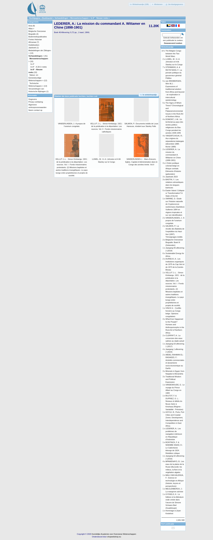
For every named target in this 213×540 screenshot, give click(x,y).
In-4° (32, 64)
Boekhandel (47, 18)
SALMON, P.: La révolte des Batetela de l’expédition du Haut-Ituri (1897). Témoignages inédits (175, 231)
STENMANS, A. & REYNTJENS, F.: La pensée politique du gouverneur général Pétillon (174, 72)
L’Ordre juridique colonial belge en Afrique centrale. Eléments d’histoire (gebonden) (173, 168)
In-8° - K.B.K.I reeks (38, 67)
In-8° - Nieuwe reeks (99, 18)
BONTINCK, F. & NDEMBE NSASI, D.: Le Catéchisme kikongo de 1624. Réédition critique (174, 447)
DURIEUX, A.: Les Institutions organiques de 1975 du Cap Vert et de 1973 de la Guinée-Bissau (175, 264)
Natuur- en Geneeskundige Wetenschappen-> (35, 77)
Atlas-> (31, 29)
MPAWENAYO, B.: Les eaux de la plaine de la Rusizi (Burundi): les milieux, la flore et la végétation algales (175, 466)
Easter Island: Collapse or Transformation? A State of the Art (175, 193)
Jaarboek (32, 48)
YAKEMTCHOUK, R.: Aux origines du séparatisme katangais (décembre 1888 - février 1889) (175, 141)
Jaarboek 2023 (172, 177)
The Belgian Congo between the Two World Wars (173, 53)
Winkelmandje (167, 47)
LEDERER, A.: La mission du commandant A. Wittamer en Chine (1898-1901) (173, 154)
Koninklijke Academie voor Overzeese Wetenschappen (114, 534)
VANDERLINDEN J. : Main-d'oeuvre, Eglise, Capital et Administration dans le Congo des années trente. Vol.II (141, 162)
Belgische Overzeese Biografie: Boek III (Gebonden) (174, 242)
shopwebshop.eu (114, 537)
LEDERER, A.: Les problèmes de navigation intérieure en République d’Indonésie (174, 434)
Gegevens (32, 99)
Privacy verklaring (35, 102)
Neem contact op (35, 110)
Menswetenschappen (79, 18)
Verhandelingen (61, 18)
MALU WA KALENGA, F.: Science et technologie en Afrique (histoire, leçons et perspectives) (175, 480)
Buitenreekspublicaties (37, 37)
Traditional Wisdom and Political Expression (173, 379)
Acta (30, 26)
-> (36, 56)
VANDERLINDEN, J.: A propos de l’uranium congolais (175, 220)
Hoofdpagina (34, 18)
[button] (139, 4)
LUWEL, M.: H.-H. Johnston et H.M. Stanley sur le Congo (174, 62)
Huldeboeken (33, 45)
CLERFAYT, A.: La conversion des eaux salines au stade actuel (175, 338)
